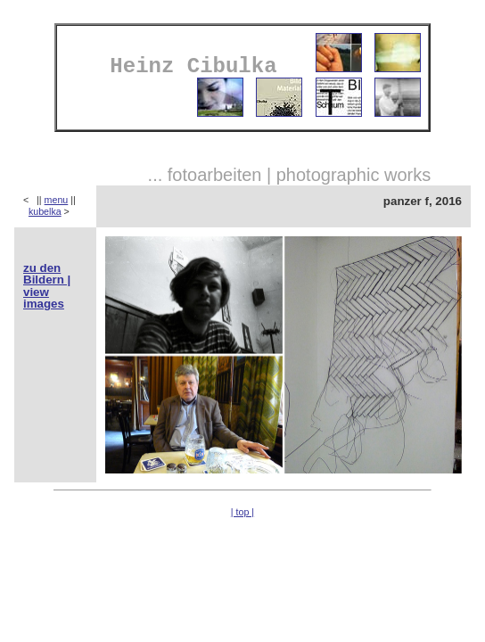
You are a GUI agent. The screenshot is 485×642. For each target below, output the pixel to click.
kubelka (45, 211)
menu (57, 199)
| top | (242, 511)
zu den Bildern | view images (46, 285)
